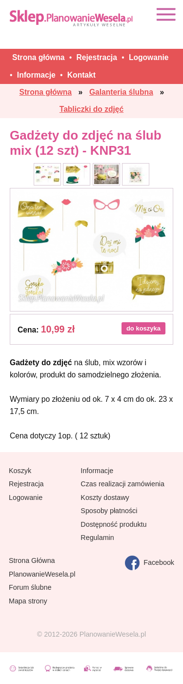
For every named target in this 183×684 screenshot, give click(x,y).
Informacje (97, 471)
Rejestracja (26, 484)
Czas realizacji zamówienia (122, 484)
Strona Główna (32, 560)
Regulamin (97, 537)
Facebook (149, 563)
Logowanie (25, 497)
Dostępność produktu (113, 524)
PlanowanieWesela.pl (42, 574)
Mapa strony (28, 601)
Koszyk (20, 471)
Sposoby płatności (109, 511)
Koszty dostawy (105, 497)
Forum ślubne (30, 587)
